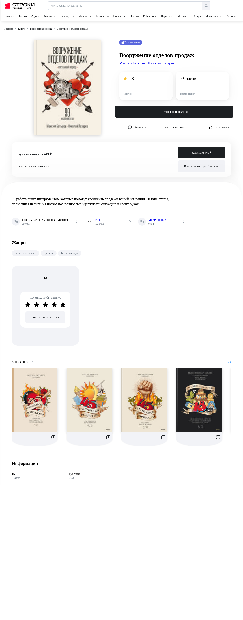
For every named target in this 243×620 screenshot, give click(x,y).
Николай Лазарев (161, 63)
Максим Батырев (132, 63)
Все (229, 361)
